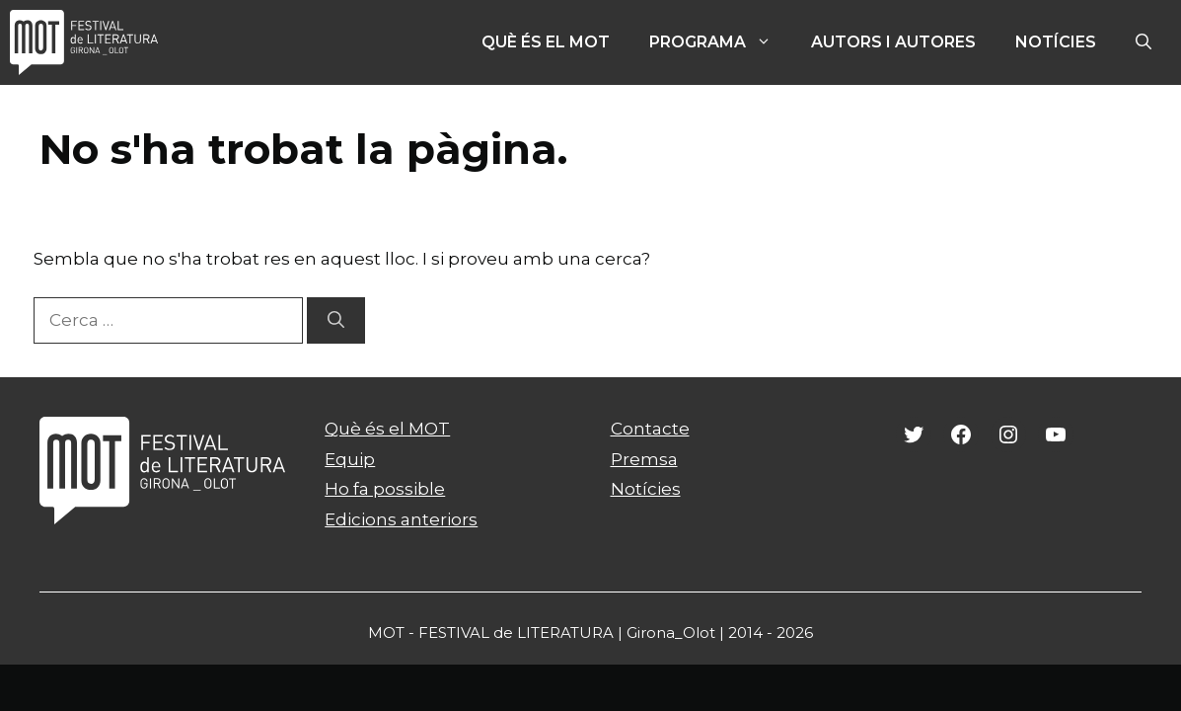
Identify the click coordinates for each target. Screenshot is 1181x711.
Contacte (650, 428)
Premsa (644, 459)
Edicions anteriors (401, 519)
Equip (350, 459)
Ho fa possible (385, 489)
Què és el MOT (545, 42)
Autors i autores (893, 42)
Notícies (1055, 42)
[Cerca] (336, 321)
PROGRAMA (720, 42)
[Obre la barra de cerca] (1143, 42)
